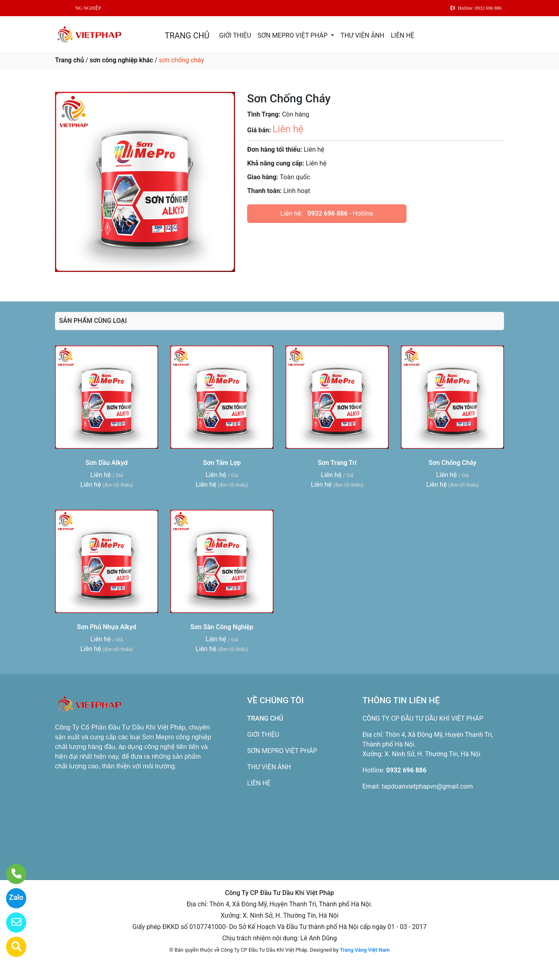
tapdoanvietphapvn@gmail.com (427, 786)
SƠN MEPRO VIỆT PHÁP (293, 35)
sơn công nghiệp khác (121, 60)
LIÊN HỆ (402, 35)
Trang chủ (69, 60)
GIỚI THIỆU (235, 35)
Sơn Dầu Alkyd (107, 463)
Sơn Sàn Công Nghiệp (222, 627)
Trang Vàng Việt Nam (365, 950)
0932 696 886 (327, 213)
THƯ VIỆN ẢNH (362, 35)
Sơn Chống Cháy (452, 463)
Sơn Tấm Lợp (222, 463)
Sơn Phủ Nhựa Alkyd (106, 627)
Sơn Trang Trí (337, 463)
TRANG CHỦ (187, 35)
